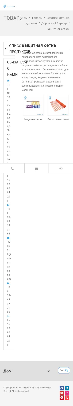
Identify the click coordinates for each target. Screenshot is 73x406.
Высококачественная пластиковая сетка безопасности (58, 119)
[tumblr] (67, 397)
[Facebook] (62, 388)
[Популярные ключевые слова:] (67, 370)
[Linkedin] (67, 388)
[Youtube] (62, 393)
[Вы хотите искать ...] (61, 370)
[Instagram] (67, 393)
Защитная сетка (33, 119)
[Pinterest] (62, 397)
